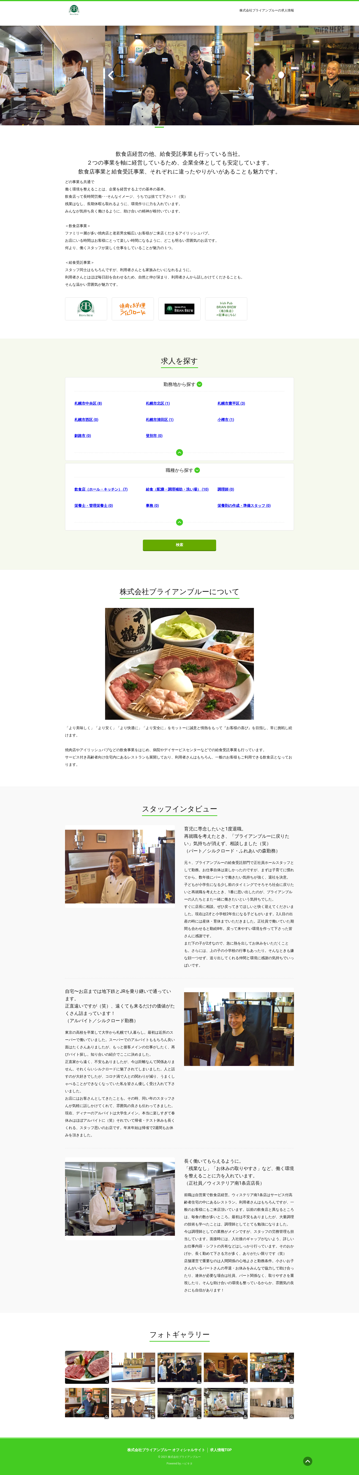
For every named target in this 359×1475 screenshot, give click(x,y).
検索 (179, 545)
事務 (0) (152, 505)
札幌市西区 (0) (86, 420)
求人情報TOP (221, 1450)
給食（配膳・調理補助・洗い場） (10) (177, 489)
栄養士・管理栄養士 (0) (93, 505)
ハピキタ (187, 1463)
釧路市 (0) (82, 436)
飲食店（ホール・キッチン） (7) (101, 489)
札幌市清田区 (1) (159, 420)
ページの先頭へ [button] (307, 1461)
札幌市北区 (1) (158, 403)
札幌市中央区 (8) (88, 403)
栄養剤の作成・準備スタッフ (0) (244, 505)
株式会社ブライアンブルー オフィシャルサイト (166, 1450)
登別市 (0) (154, 436)
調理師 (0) (226, 489)
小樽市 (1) (226, 420)
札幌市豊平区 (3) (231, 403)
